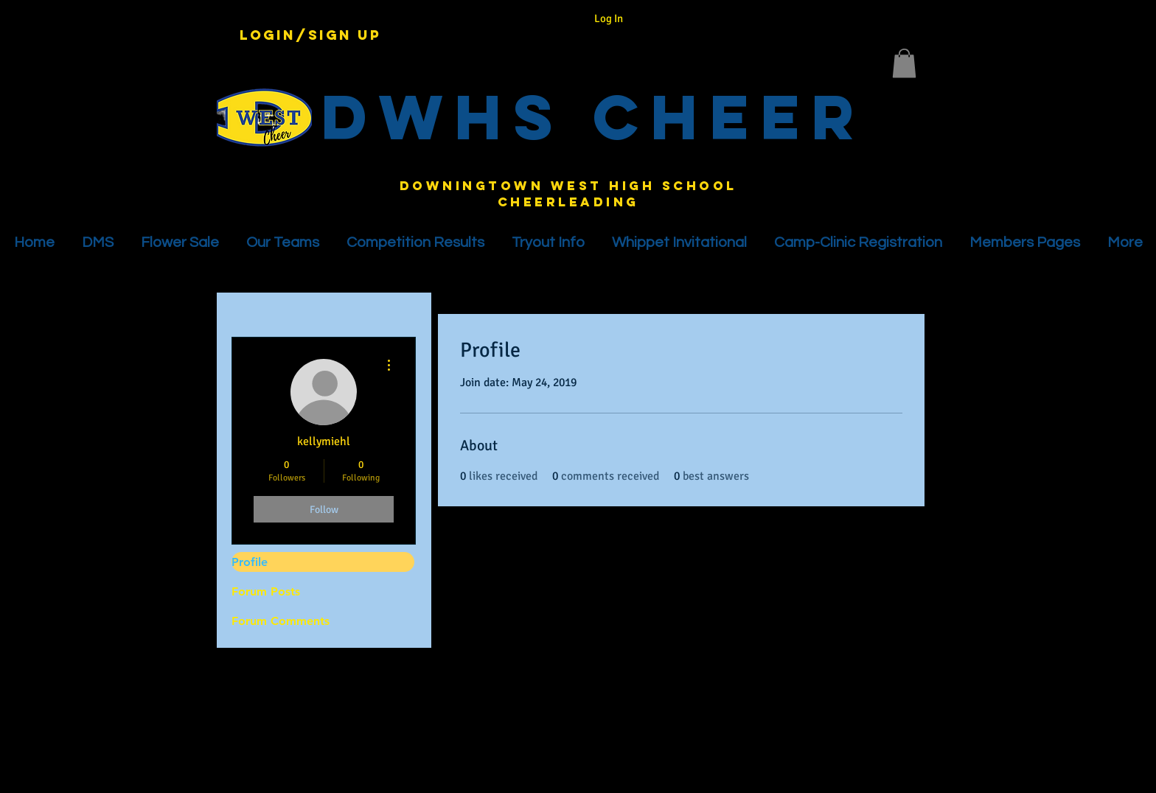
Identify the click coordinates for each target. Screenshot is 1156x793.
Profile (249, 562)
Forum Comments (280, 621)
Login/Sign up (310, 35)
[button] (904, 63)
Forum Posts (265, 591)
